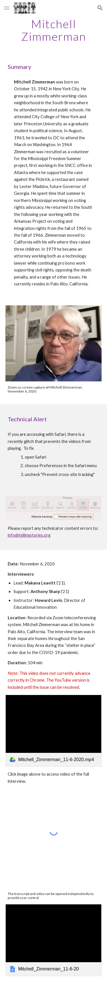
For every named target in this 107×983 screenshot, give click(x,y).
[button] (7, 8)
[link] (53, 731)
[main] (53, 30)
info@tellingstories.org (29, 535)
